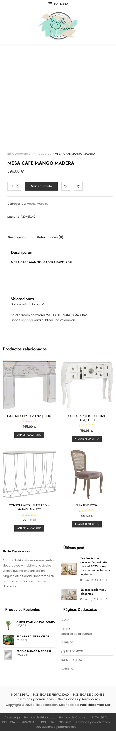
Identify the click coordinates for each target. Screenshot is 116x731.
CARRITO (67, 642)
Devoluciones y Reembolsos (79, 699)
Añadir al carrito (41, 186)
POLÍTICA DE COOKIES (88, 695)
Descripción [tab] (17, 237)
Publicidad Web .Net (95, 705)
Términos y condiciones (36, 699)
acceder (27, 320)
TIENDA (66, 629)
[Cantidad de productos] (14, 186)
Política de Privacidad (39, 717)
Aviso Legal (12, 717)
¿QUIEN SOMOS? (72, 651)
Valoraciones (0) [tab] (50, 237)
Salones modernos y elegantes (93, 592)
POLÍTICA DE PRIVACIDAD (51, 695)
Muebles (42, 204)
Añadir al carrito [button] (29, 435)
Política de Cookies (73, 717)
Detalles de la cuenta (76, 634)
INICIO (65, 620)
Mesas (31, 204)
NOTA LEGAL (20, 695)
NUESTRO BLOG (71, 660)
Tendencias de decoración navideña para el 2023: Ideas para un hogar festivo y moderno (95, 566)
